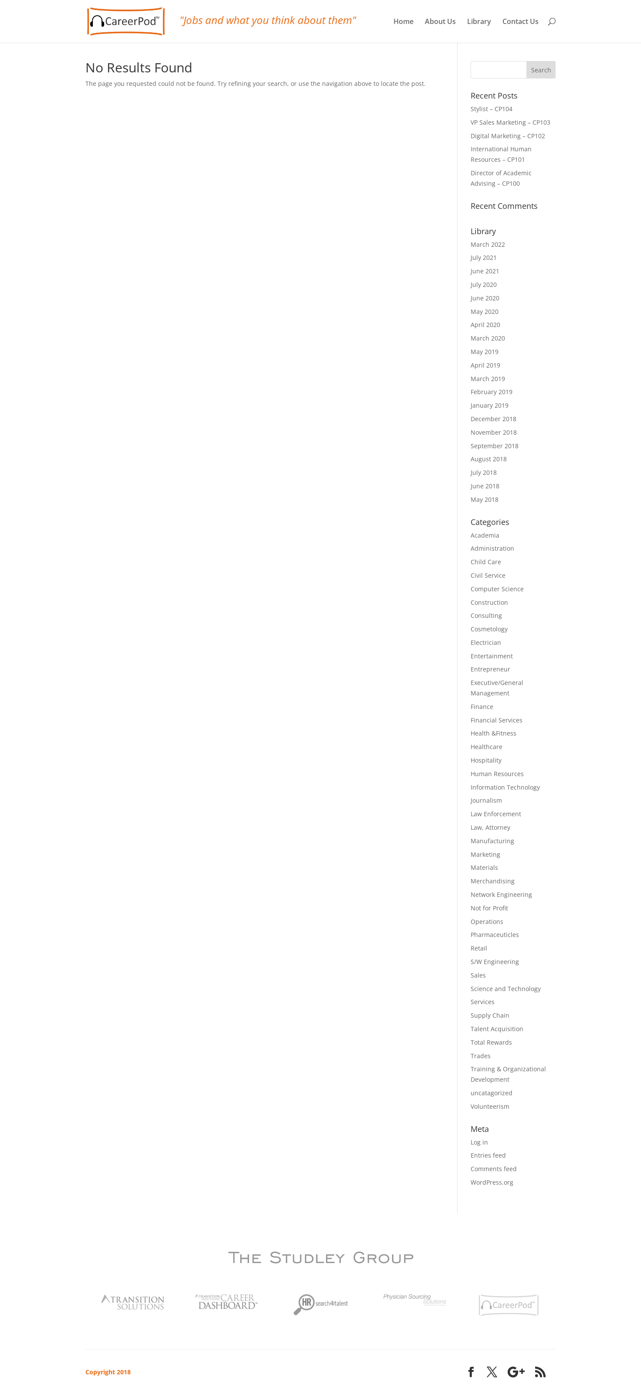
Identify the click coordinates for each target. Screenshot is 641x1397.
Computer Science (497, 589)
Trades (481, 1056)
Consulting (486, 615)
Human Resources (497, 774)
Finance (482, 706)
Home (403, 22)
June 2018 (485, 486)
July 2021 (484, 257)
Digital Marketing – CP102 (508, 136)
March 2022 (488, 244)
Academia (485, 535)
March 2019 (488, 379)
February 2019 (491, 392)
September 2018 (495, 446)
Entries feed (488, 1155)
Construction (489, 602)
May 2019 (485, 352)
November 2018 (494, 432)
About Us (440, 22)
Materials (484, 867)
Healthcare (486, 747)
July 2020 (484, 284)
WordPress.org (492, 1182)
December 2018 (493, 419)
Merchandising (493, 881)
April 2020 (485, 324)
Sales (478, 975)
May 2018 (485, 499)
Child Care (486, 562)
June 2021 (485, 271)
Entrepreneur (490, 669)
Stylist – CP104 (491, 109)
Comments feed (494, 1169)
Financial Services (496, 720)
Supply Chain (490, 1015)
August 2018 (489, 459)
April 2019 (485, 365)
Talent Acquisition (497, 1029)
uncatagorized (491, 1093)
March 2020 (488, 338)
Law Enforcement (496, 814)
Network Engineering (501, 894)
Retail (479, 948)
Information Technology (505, 787)
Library (479, 22)
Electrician (486, 642)
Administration (492, 548)
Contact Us (520, 22)
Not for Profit (489, 908)
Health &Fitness (493, 733)
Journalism (486, 800)
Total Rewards (491, 1042)
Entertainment (492, 656)
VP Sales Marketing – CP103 (510, 122)
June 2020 (485, 298)
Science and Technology (506, 989)
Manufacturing (492, 841)
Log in (479, 1142)
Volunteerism (490, 1106)
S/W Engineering (495, 961)
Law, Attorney (490, 827)
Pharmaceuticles (495, 934)
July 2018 (484, 472)
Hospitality (486, 760)
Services (483, 1002)
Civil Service (488, 575)
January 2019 (490, 405)
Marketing (485, 854)
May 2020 (485, 311)
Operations (487, 921)
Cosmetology (489, 629)
